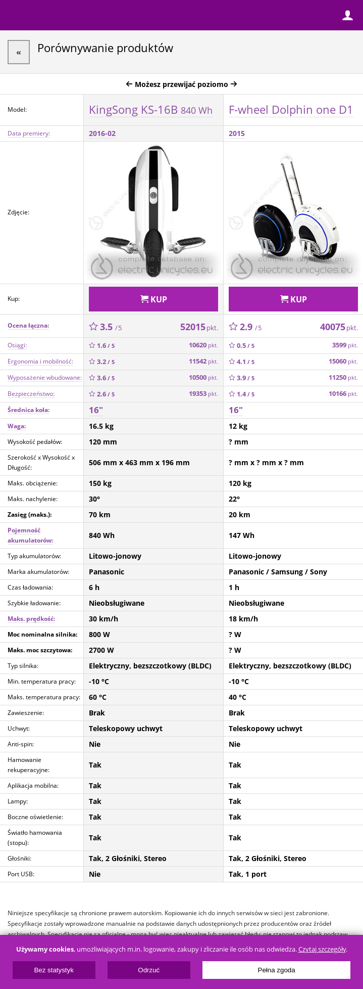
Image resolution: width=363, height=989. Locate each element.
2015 (237, 133)
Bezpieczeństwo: (31, 393)
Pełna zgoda (276, 970)
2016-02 (102, 133)
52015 (199, 327)
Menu (15, 15)
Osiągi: (17, 345)
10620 (203, 345)
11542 (203, 361)
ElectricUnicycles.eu (73, 16)
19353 (203, 393)
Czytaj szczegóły (322, 949)
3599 (345, 345)
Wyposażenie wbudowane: (45, 377)
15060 (343, 361)
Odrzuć (149, 970)
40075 (339, 327)
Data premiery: (29, 133)
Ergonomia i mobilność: (40, 361)
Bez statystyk (54, 970)
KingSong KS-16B (151, 109)
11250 (343, 377)
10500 (203, 377)
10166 (343, 393)
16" (96, 410)
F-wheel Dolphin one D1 (291, 109)
